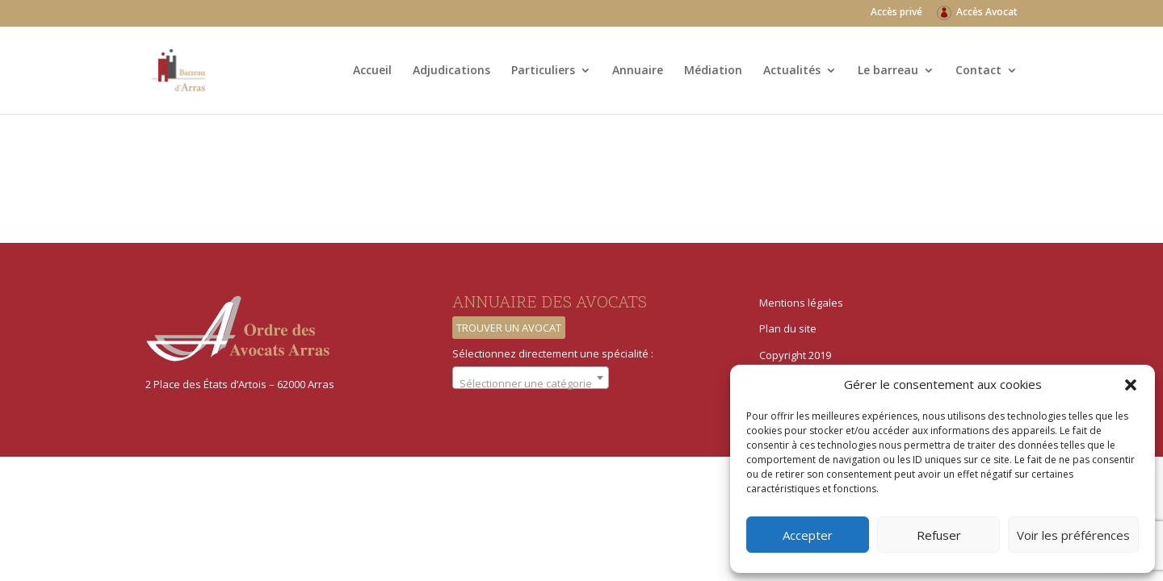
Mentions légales (801, 302)
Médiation (713, 71)
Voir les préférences (1073, 535)
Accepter (808, 535)
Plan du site (788, 328)
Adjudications (451, 71)
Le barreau (888, 71)
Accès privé (896, 13)
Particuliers (543, 71)
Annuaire (637, 71)
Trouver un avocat (508, 327)
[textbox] (530, 383)
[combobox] (530, 377)
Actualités (792, 71)
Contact (978, 71)
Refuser (939, 535)
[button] (1131, 385)
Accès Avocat (987, 13)
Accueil (372, 71)
